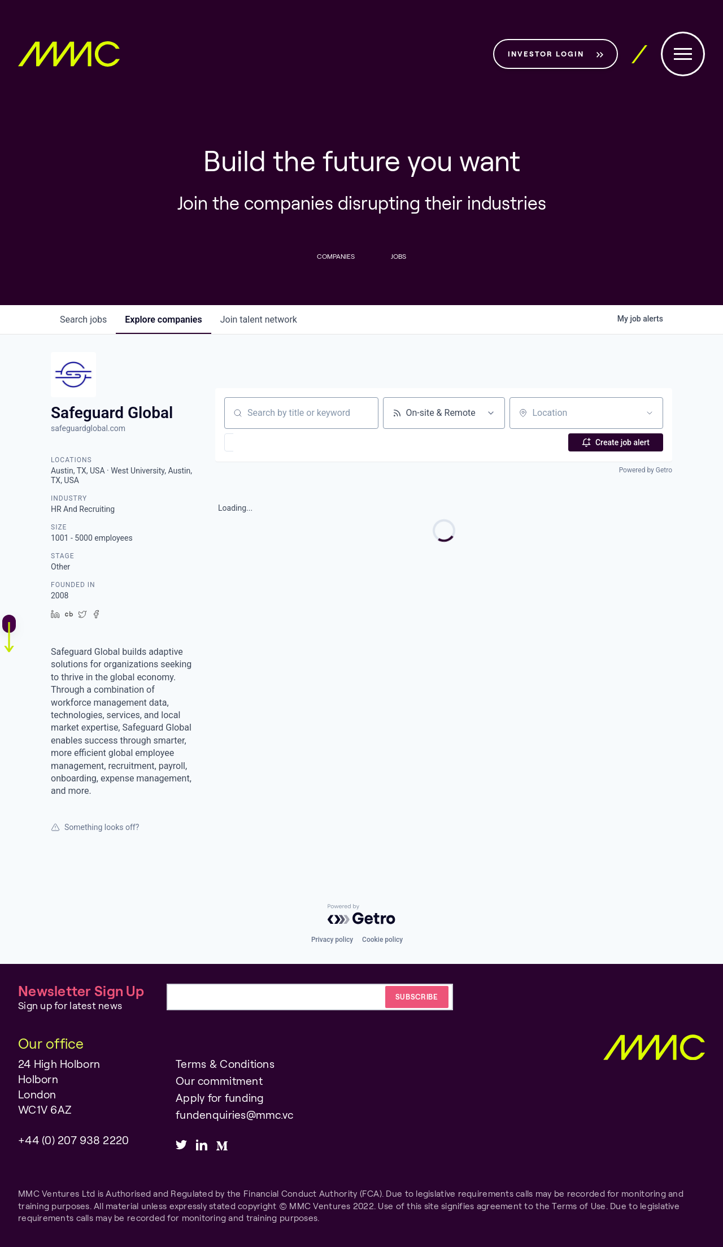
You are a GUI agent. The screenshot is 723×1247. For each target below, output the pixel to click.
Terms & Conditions (225, 1063)
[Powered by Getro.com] (361, 914)
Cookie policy (382, 940)
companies (163, 319)
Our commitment (219, 1080)
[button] (261, 442)
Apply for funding (220, 1097)
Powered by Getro (645, 470)
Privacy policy (332, 940)
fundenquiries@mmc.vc (234, 1114)
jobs (83, 319)
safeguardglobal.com (88, 428)
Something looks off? (95, 827)
